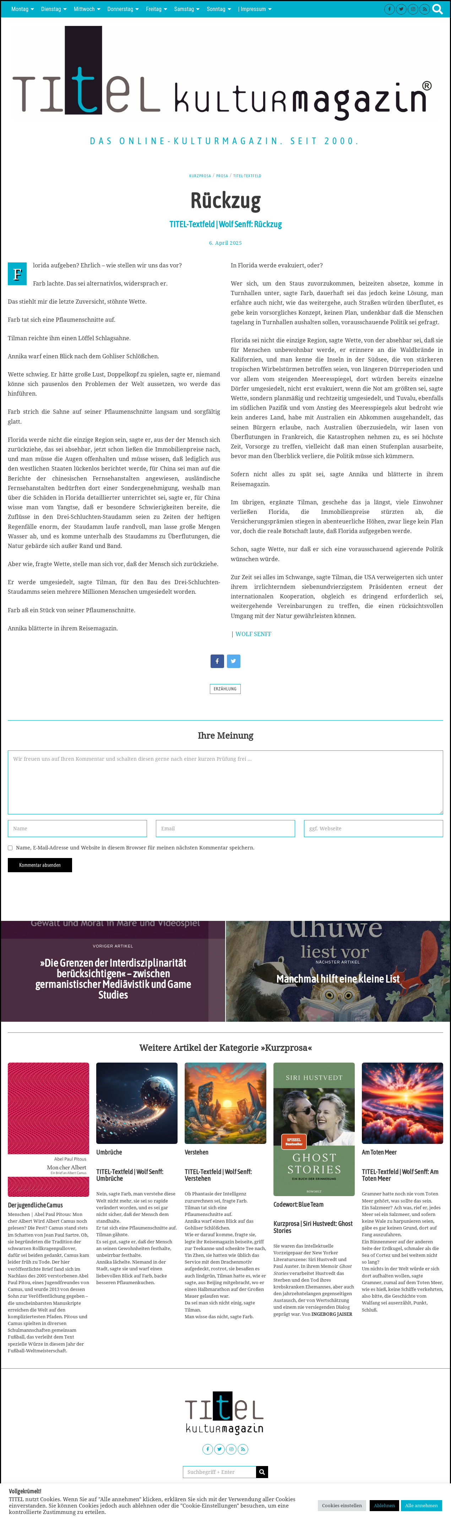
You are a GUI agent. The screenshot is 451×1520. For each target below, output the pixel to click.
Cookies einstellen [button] (342, 1505)
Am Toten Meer (379, 1152)
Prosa (221, 175)
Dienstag (51, 9)
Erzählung (225, 688)
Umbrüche (109, 1152)
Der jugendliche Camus (35, 1205)
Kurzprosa (196, 175)
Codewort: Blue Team (298, 1204)
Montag (19, 9)
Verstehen (196, 1152)
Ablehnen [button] (384, 1505)
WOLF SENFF (253, 634)
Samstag (184, 9)
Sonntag (216, 9)
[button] (262, 1472)
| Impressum (252, 9)
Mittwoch (84, 9)
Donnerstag (121, 9)
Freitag (154, 9)
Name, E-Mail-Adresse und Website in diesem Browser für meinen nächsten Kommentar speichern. (135, 847)
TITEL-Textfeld (250, 175)
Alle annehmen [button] (421, 1505)
